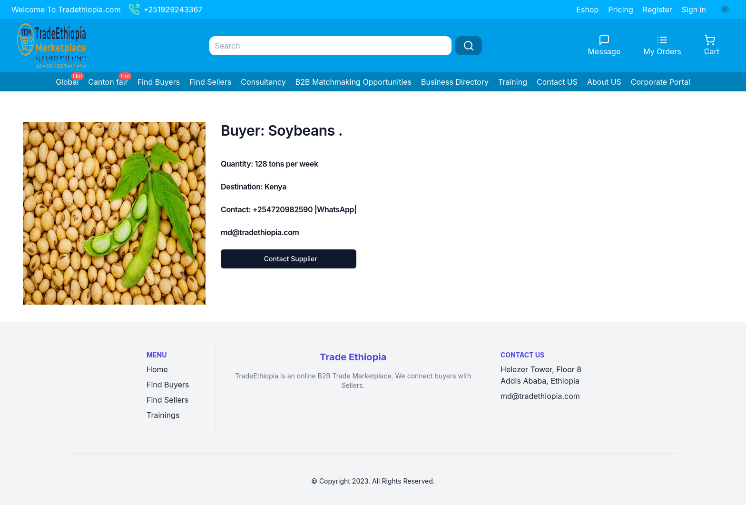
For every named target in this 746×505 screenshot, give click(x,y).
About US (604, 82)
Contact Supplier (290, 259)
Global (67, 82)
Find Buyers (158, 82)
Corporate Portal (660, 82)
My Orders (662, 51)
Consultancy (263, 82)
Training (512, 82)
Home (157, 369)
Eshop (587, 9)
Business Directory (455, 82)
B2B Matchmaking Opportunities (353, 82)
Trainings (163, 415)
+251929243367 (165, 9)
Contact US (557, 82)
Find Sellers (210, 82)
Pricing (620, 9)
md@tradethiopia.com (540, 396)
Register (657, 9)
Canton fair (108, 82)
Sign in (694, 9)
